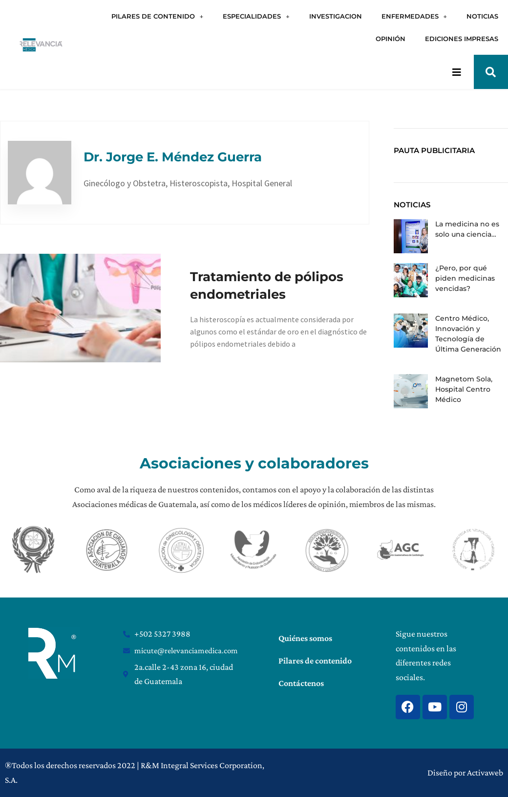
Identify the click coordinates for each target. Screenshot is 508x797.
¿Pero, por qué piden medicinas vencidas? (465, 278)
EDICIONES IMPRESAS (461, 39)
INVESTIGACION (335, 16)
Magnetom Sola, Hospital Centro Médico (463, 389)
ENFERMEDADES (414, 16)
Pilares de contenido (315, 660)
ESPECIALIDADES (256, 16)
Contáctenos (301, 683)
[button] (491, 72)
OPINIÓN (390, 39)
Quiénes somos (305, 638)
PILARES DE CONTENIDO (157, 16)
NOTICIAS (482, 16)
